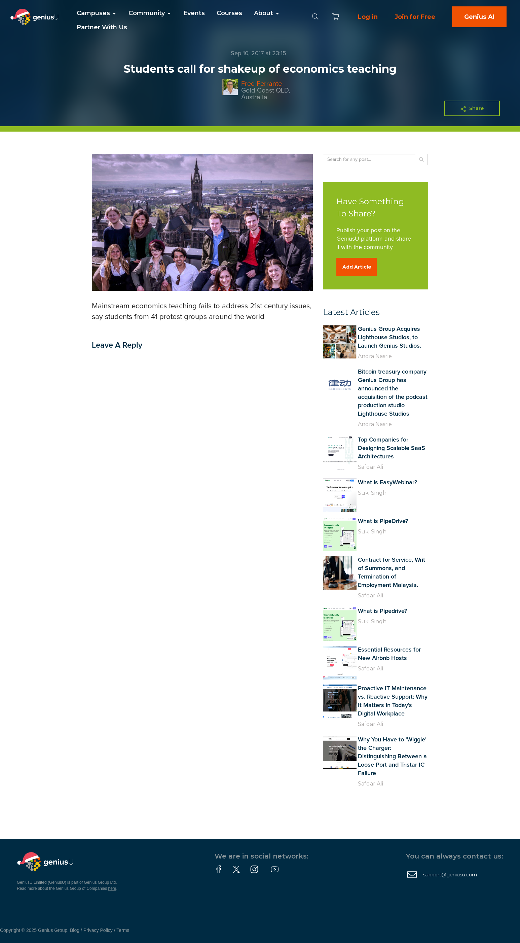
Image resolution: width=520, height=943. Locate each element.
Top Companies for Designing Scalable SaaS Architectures (391, 448)
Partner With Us (102, 27)
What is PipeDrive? (383, 521)
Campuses (97, 13)
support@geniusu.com (450, 875)
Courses (229, 13)
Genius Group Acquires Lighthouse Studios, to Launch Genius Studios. (389, 337)
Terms (122, 930)
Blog (74, 930)
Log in (368, 17)
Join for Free (415, 17)
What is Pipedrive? (382, 611)
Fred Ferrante (261, 83)
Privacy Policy (98, 930)
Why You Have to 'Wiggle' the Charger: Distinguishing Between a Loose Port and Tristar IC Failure (392, 756)
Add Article (356, 267)
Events (194, 13)
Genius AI (479, 17)
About (267, 13)
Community (150, 13)
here (112, 888)
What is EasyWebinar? (387, 483)
